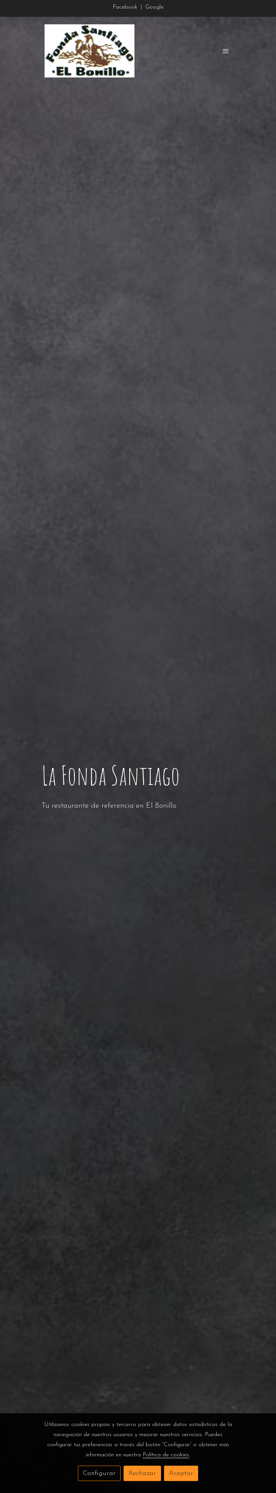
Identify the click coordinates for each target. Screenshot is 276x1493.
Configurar (99, 1473)
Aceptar (181, 1473)
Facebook (126, 7)
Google (154, 7)
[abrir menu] (225, 51)
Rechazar (142, 1473)
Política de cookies (166, 1455)
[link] (89, 50)
